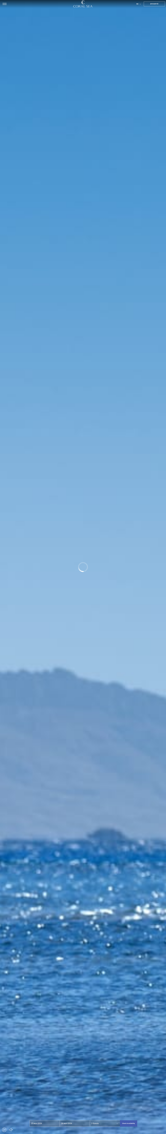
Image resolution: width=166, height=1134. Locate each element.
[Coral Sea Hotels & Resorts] (83, 4)
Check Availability (128, 1123)
